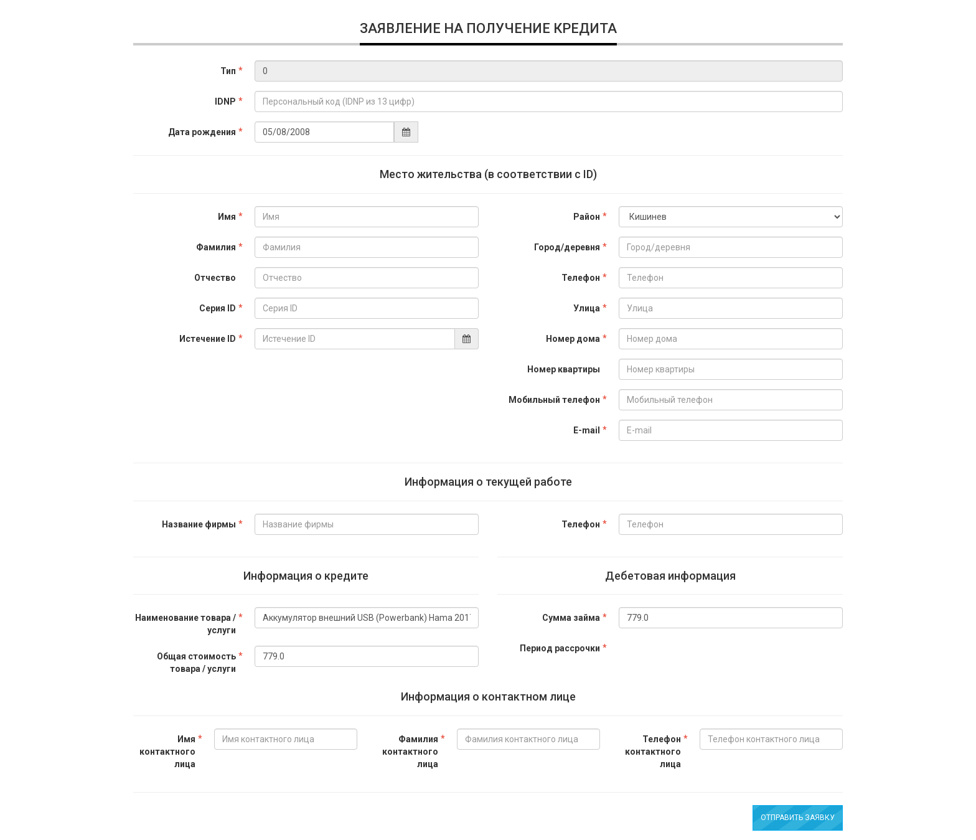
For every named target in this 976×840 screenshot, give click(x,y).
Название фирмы (199, 524)
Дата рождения (202, 132)
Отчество (215, 278)
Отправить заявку (798, 817)
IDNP (225, 101)
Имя (227, 217)
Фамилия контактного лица (410, 751)
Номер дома (573, 339)
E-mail (586, 430)
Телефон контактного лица (653, 751)
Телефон (580, 278)
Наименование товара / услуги (185, 624)
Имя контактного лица (167, 751)
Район (586, 217)
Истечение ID (207, 339)
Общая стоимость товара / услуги (196, 662)
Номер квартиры (563, 369)
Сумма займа (571, 618)
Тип (228, 71)
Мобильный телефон (554, 400)
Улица (586, 308)
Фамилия (216, 247)
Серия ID (217, 308)
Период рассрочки (560, 648)
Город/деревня (567, 247)
